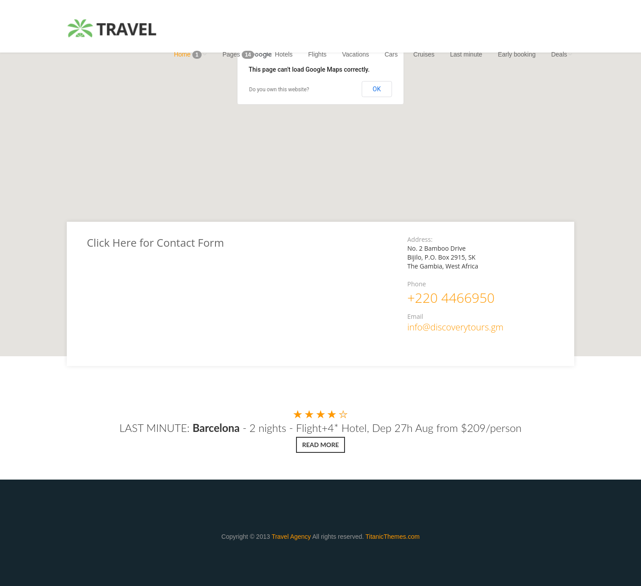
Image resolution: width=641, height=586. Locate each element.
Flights (317, 54)
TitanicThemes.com (392, 536)
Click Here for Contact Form (155, 242)
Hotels (284, 54)
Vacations (355, 54)
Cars (391, 54)
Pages (241, 55)
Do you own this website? (279, 89)
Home (190, 55)
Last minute (466, 54)
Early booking (517, 54)
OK (377, 89)
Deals (561, 54)
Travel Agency (291, 536)
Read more (320, 444)
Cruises (424, 54)
